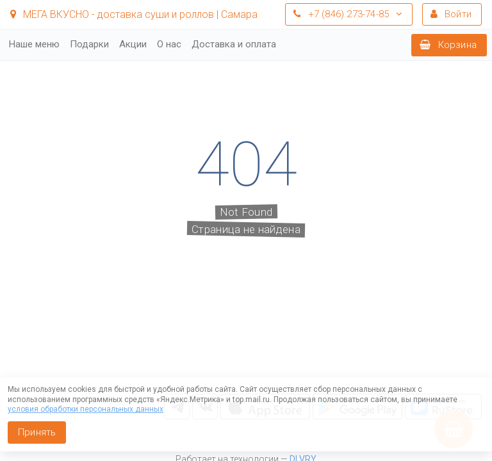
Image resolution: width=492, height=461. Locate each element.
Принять (37, 432)
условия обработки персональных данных (85, 409)
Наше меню (34, 44)
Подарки (89, 44)
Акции (133, 44)
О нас (169, 44)
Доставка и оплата (234, 44)
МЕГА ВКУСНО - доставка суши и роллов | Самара (134, 14)
